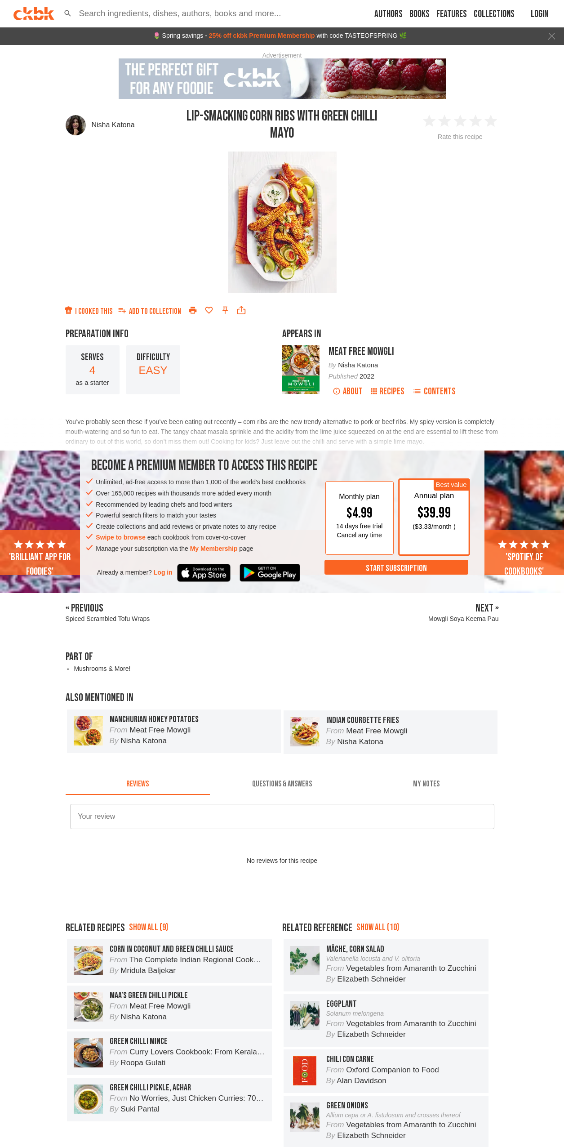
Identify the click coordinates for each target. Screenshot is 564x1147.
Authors (388, 14)
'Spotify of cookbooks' (524, 558)
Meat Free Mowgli (361, 351)
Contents (434, 391)
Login (539, 14)
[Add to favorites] (209, 310)
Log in (163, 572)
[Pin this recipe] (225, 310)
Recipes (387, 391)
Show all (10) (377, 927)
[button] (67, 13)
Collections (494, 14)
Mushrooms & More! (102, 668)
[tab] (138, 784)
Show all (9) (148, 927)
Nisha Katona (113, 125)
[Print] (193, 310)
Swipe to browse (120, 537)
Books (419, 14)
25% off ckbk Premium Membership (262, 35)
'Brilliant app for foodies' (40, 558)
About (348, 391)
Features (451, 14)
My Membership (214, 548)
